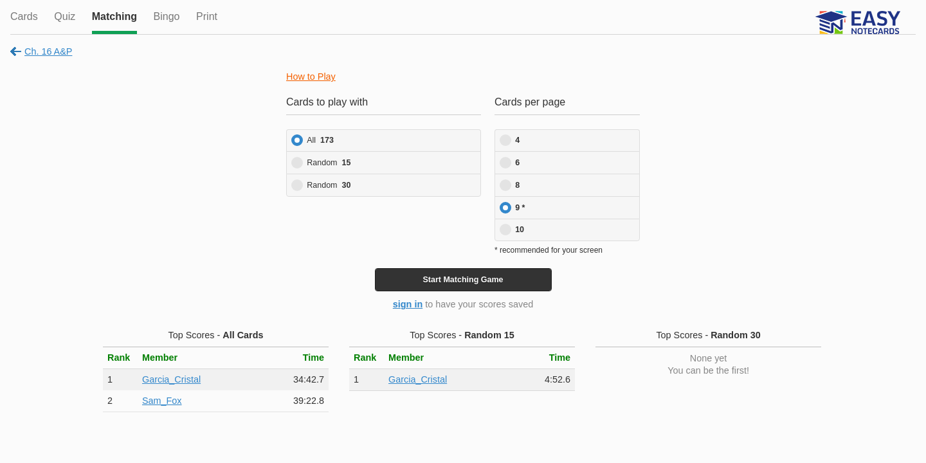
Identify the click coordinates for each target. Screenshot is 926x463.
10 (519, 229)
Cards (24, 16)
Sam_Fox (162, 400)
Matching (114, 16)
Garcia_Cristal (171, 379)
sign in (407, 304)
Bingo (167, 16)
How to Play (311, 76)
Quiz (64, 16)
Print (206, 16)
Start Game (462, 279)
